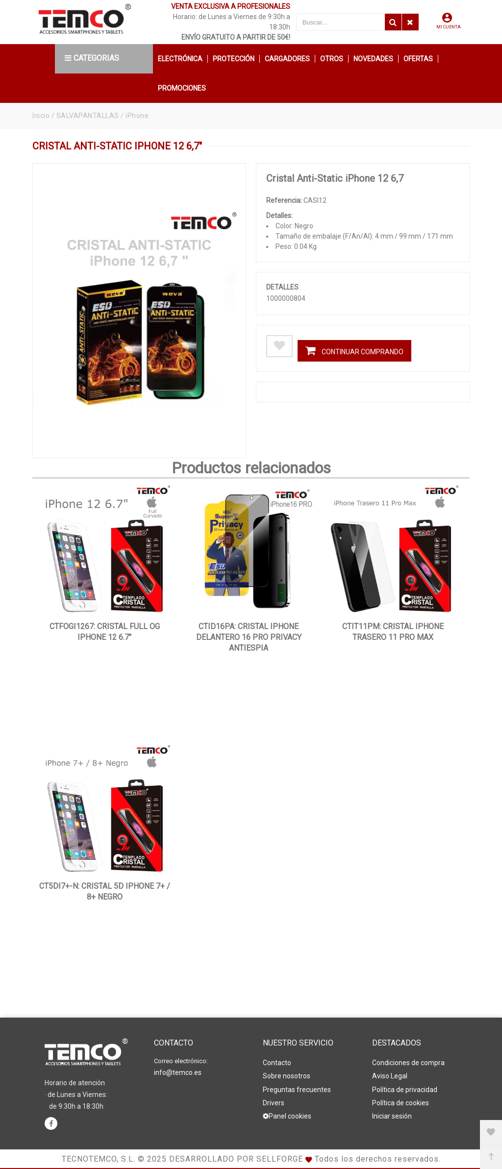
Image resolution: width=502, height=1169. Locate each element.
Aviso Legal (389, 1076)
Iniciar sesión (392, 1116)
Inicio (41, 116)
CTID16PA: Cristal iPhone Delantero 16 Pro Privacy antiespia (248, 637)
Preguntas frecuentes (297, 1089)
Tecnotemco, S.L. (98, 1159)
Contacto (277, 1063)
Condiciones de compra (408, 1063)
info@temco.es (177, 1072)
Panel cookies (287, 1116)
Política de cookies (400, 1102)
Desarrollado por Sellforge (236, 1159)
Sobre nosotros (286, 1076)
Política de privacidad (404, 1089)
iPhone (137, 116)
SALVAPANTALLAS (87, 116)
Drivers (273, 1102)
